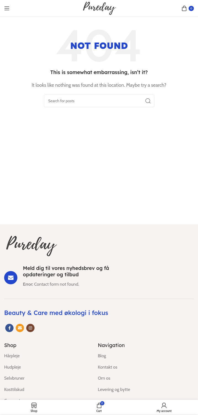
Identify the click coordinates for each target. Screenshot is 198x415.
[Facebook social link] (9, 328)
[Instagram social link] (30, 328)
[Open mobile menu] (6, 8)
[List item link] (46, 355)
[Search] (99, 100)
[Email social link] (20, 328)
